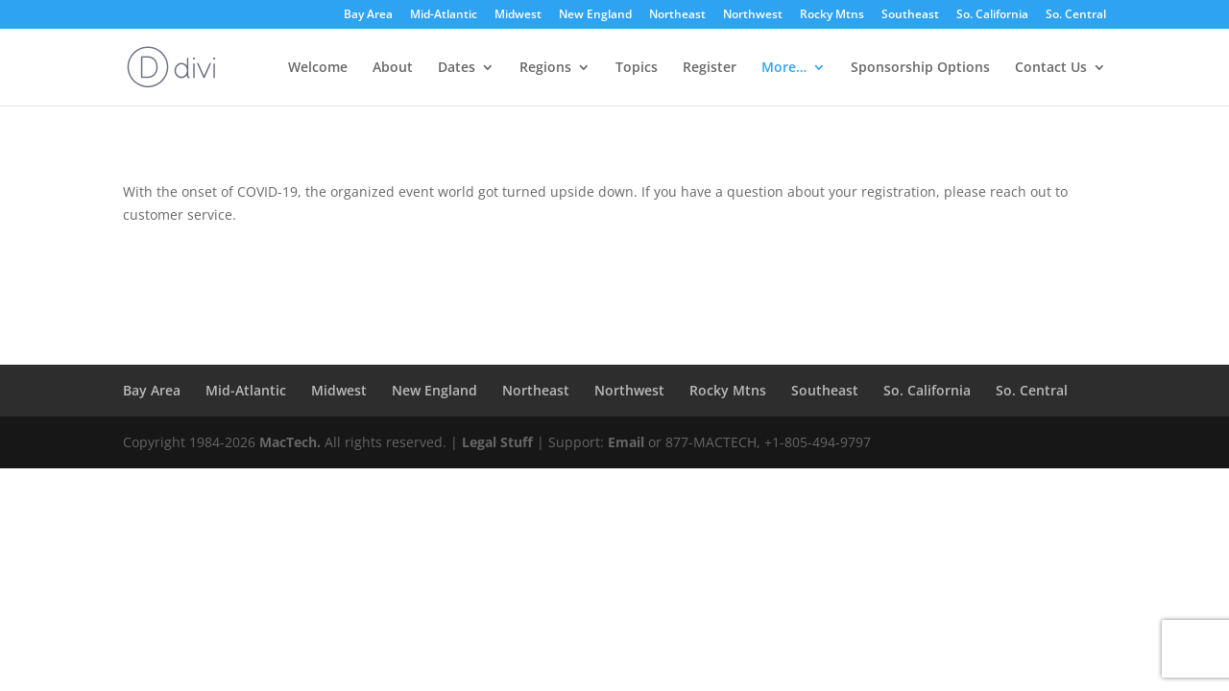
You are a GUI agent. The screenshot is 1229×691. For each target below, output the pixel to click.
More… (784, 68)
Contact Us (1051, 68)
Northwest (753, 15)
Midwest (518, 15)
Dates (456, 68)
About (393, 68)
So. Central (1076, 15)
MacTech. (290, 442)
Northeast (677, 15)
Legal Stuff (497, 442)
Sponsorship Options (920, 68)
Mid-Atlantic (443, 15)
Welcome (318, 68)
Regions (545, 68)
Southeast (910, 15)
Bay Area (368, 15)
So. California (992, 15)
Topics (636, 68)
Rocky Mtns (832, 15)
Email (626, 442)
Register (709, 68)
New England (595, 15)
